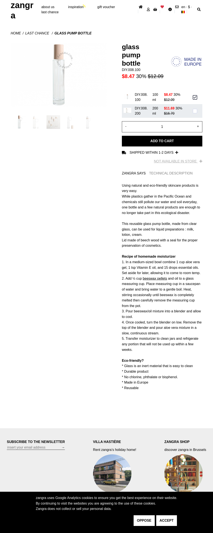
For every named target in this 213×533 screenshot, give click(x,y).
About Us (47, 7)
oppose (144, 520)
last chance (50, 12)
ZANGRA (22, 10)
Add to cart (162, 141)
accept (167, 520)
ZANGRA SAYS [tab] (134, 173)
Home (16, 33)
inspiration (76, 7)
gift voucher (106, 7)
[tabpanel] (162, 287)
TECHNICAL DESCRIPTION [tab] (171, 173)
